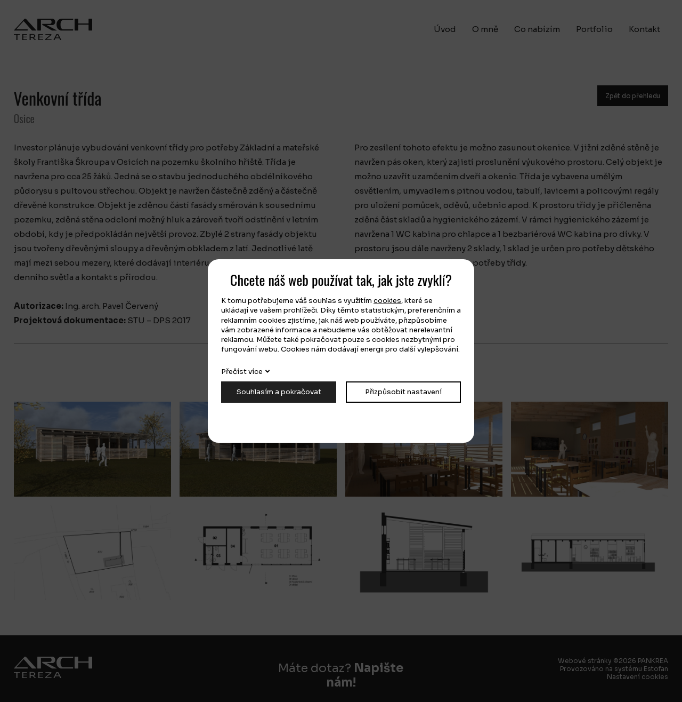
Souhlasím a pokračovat (279, 391)
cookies (387, 300)
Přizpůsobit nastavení (403, 391)
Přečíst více (242, 371)
